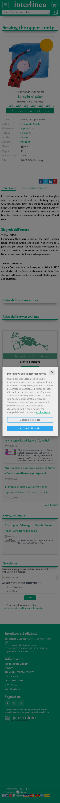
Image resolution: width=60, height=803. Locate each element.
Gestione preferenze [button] (30, 420)
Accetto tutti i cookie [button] (30, 428)
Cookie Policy (43, 412)
